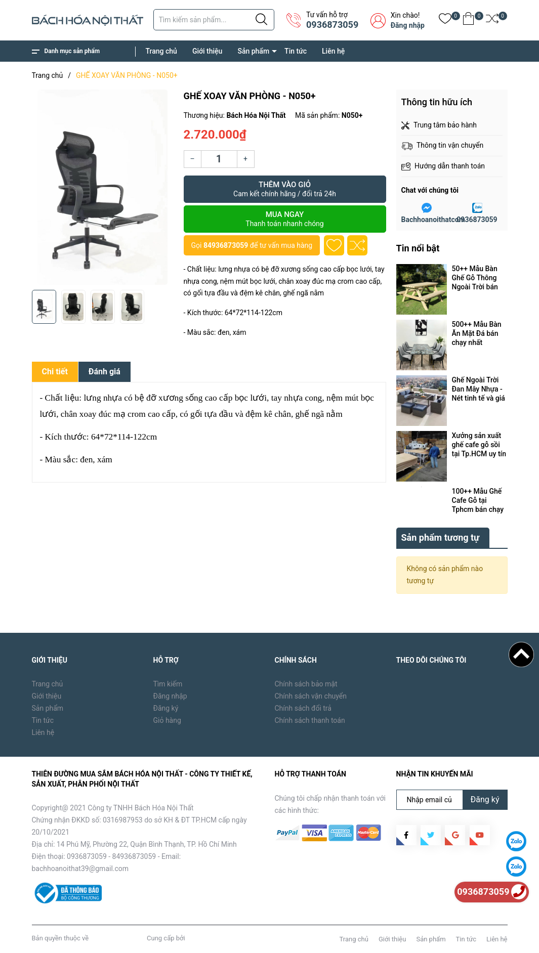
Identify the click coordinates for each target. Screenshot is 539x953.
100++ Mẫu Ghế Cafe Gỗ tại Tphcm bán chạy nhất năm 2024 (478, 500)
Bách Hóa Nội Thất (117, 938)
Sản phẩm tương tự (440, 537)
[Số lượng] (219, 159)
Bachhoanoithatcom (433, 219)
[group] (103, 187)
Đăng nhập (408, 25)
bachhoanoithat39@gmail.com (80, 868)
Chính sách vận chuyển (311, 696)
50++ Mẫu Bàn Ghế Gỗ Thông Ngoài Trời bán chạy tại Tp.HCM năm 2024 (478, 278)
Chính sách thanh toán (310, 720)
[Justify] (261, 20)
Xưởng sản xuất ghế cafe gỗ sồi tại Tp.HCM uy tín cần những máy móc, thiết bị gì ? (479, 444)
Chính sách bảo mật (306, 684)
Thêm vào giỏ (285, 189)
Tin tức (295, 51)
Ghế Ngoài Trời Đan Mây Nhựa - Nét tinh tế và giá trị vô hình (478, 389)
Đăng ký (166, 708)
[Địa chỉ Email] (452, 800)
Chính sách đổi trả (303, 708)
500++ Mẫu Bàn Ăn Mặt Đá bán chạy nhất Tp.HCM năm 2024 (477, 333)
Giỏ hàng (167, 720)
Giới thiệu (207, 51)
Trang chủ (161, 51)
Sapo (194, 938)
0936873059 (332, 24)
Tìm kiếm (168, 684)
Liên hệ (333, 51)
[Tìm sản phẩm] (214, 20)
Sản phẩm (253, 51)
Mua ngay (285, 219)
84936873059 (225, 245)
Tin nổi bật (418, 248)
